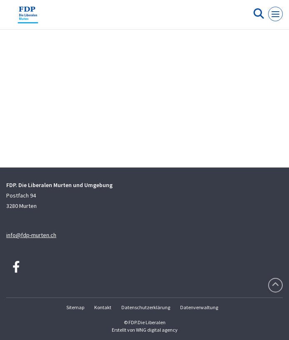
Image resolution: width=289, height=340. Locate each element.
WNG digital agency (157, 330)
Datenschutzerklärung (145, 307)
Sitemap (75, 307)
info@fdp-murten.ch (31, 235)
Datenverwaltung (199, 307)
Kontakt (102, 307)
